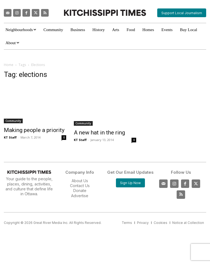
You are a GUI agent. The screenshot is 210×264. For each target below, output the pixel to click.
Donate (79, 190)
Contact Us (80, 185)
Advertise (79, 195)
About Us (80, 180)
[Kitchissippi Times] (104, 13)
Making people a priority (34, 130)
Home (8, 64)
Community (13, 121)
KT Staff (10, 137)
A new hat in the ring (99, 132)
